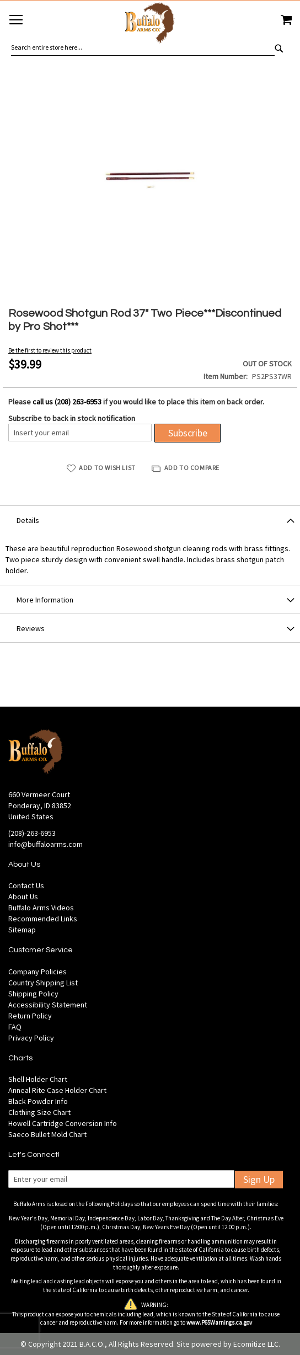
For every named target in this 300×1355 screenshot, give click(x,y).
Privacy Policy (31, 1038)
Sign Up (259, 1179)
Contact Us (26, 885)
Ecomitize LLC (255, 1344)
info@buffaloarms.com (45, 844)
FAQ (15, 1027)
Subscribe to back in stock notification (71, 418)
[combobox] (143, 47)
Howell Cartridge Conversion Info (62, 1123)
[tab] (150, 519)
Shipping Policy (33, 994)
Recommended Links (42, 919)
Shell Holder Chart (37, 1079)
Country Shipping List (43, 983)
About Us (23, 896)
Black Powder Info (38, 1101)
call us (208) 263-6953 (67, 402)
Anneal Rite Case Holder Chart (57, 1090)
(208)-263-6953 (32, 833)
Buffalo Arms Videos (41, 908)
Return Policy (30, 1016)
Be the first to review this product (50, 350)
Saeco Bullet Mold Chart (47, 1134)
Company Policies (37, 972)
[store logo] (150, 24)
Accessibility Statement (47, 1005)
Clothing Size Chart (39, 1112)
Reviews (31, 628)
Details (28, 520)
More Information (45, 600)
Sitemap (22, 930)
